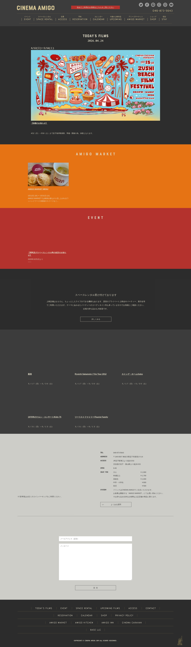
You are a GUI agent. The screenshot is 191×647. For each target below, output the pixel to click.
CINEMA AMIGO (35, 8)
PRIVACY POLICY (124, 616)
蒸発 (30, 374)
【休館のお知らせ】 (39, 123)
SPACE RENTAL (84, 608)
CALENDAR (86, 616)
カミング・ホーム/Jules (132, 374)
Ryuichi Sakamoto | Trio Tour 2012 (90, 374)
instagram (153, 5)
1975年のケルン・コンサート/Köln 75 (44, 417)
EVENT (63, 608)
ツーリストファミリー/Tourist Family (91, 417)
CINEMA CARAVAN (132, 623)
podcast (165, 5)
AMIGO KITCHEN (84, 623)
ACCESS (132, 608)
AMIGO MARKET (58, 623)
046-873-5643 (162, 11)
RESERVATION (65, 616)
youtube (171, 5)
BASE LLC (95, 630)
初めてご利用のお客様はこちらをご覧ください (95, 7)
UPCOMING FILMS (110, 608)
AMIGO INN (107, 623)
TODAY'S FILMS (43, 608)
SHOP (104, 616)
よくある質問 (111, 505)
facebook (147, 5)
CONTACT (151, 608)
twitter (141, 5)
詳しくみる (96, 319)
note (159, 5)
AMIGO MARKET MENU (38, 189)
